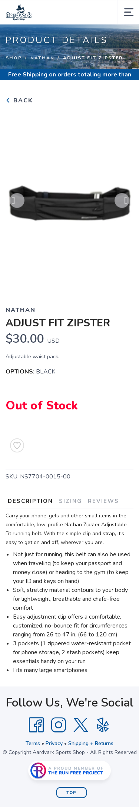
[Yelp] (103, 725)
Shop (14, 58)
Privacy (54, 743)
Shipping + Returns (90, 743)
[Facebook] (36, 725)
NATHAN (42, 58)
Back (19, 100)
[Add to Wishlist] (17, 445)
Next (122, 201)
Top (71, 793)
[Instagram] (58, 725)
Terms (33, 743)
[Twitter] (81, 725)
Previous (17, 201)
